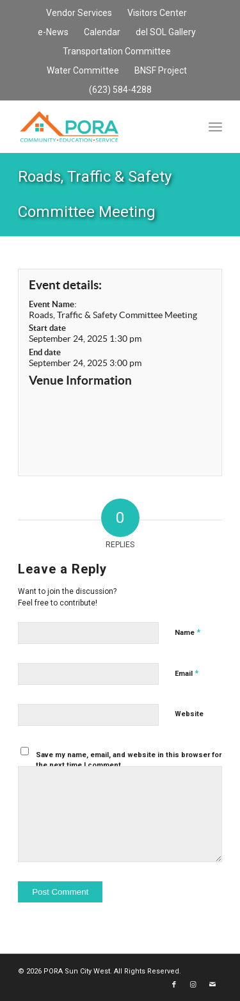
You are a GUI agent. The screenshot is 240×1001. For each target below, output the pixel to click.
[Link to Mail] (212, 985)
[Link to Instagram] (193, 985)
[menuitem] (79, 13)
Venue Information (80, 380)
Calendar (102, 32)
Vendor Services (79, 13)
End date (45, 352)
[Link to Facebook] (174, 985)
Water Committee (83, 70)
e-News (53, 32)
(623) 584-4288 (120, 89)
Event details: (65, 285)
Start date (47, 328)
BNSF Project (160, 70)
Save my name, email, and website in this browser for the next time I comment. (128, 760)
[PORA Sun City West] (99, 126)
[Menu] (215, 126)
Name (187, 632)
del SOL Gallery (166, 32)
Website (189, 714)
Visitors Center (157, 13)
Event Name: (52, 304)
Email (186, 673)
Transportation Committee (117, 51)
